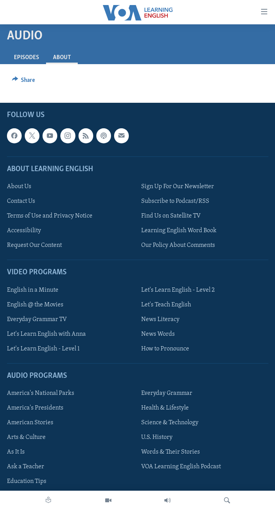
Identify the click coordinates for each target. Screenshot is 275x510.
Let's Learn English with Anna (46, 334)
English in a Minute (32, 290)
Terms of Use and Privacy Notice (49, 216)
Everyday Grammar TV (37, 319)
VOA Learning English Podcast (181, 467)
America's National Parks (40, 393)
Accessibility (24, 231)
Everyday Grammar (166, 393)
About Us (19, 187)
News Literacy (160, 319)
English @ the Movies (35, 305)
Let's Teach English (166, 305)
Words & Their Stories (170, 452)
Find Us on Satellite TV (171, 216)
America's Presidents (35, 408)
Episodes (26, 57)
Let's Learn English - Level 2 (178, 290)
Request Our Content (34, 245)
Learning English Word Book (179, 231)
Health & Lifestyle (165, 408)
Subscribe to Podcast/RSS (175, 201)
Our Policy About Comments (178, 245)
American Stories (30, 423)
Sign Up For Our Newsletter (177, 187)
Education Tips (26, 481)
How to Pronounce (165, 349)
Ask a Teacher (25, 467)
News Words (158, 334)
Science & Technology (169, 423)
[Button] (23, 82)
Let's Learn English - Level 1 (43, 349)
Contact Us (21, 201)
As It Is (16, 452)
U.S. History (157, 437)
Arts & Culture (26, 437)
